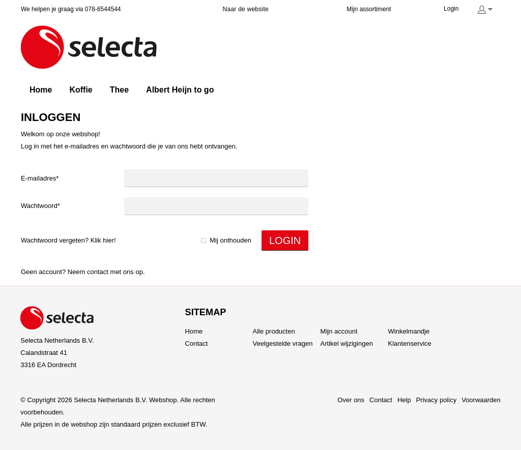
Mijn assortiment (368, 9)
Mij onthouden (230, 240)
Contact (97, 272)
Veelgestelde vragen (283, 343)
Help (404, 400)
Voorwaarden (481, 400)
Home (194, 331)
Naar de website (246, 9)
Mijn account (339, 331)
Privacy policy (436, 400)
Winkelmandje (409, 331)
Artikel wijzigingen (347, 343)
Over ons (350, 400)
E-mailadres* (40, 178)
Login (451, 8)
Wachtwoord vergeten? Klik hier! (68, 240)
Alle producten (274, 331)
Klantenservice (409, 343)
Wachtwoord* (40, 205)
